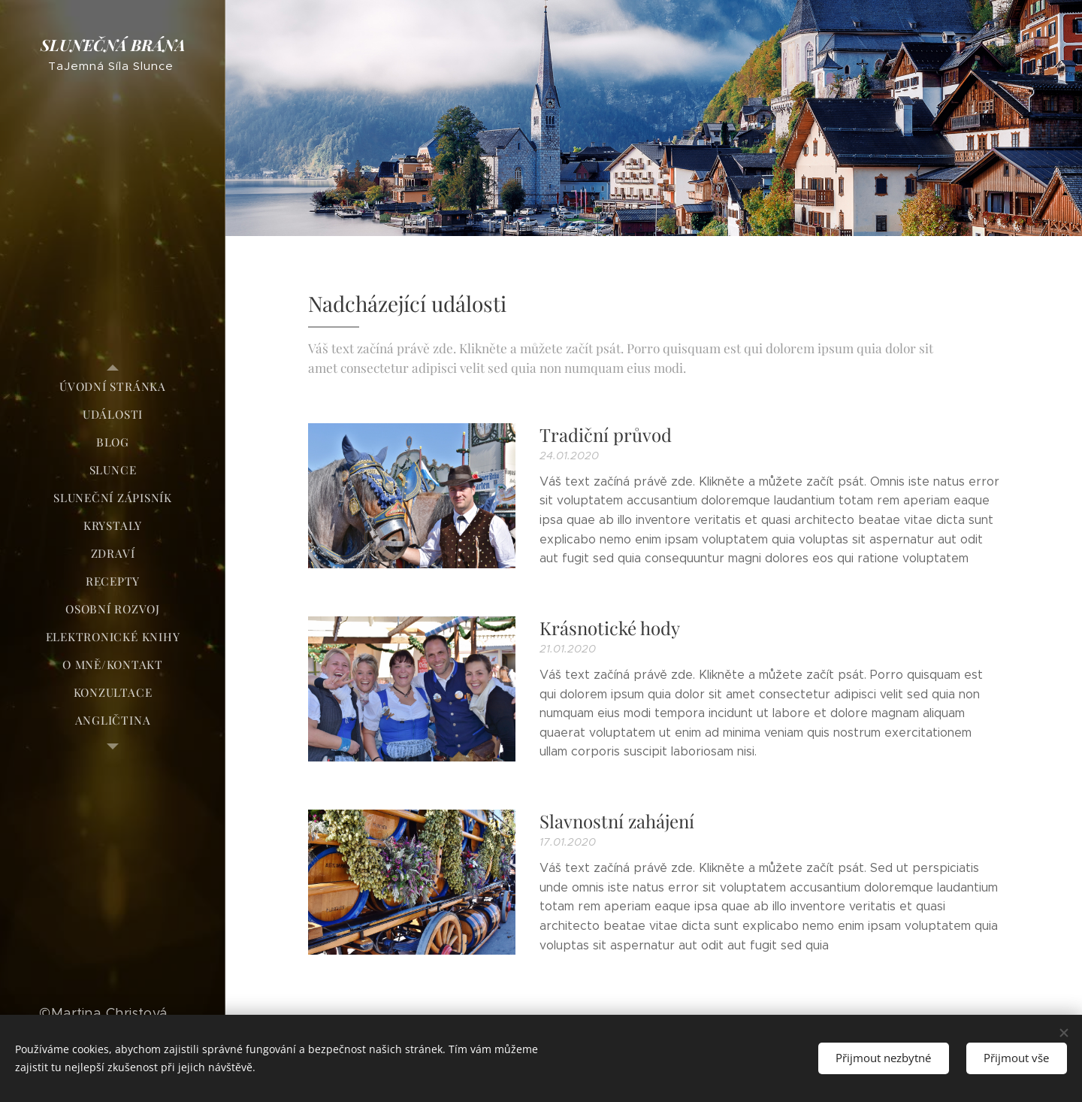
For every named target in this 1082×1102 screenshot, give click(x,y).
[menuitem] (113, 386)
